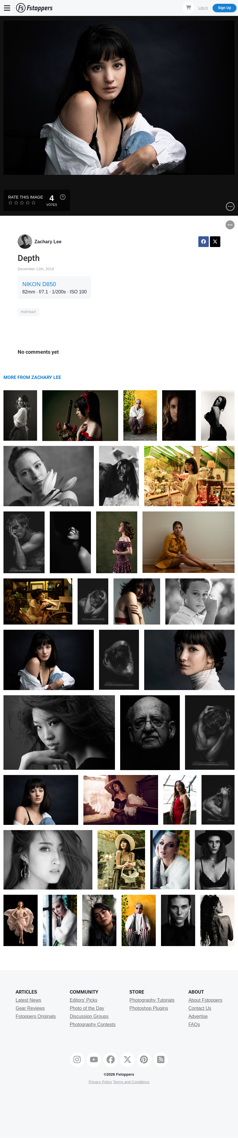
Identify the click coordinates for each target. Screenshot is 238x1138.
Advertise (198, 1016)
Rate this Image (25, 197)
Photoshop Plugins (148, 1008)
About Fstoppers (205, 1000)
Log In (203, 8)
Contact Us (199, 1008)
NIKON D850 (39, 284)
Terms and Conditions (131, 1082)
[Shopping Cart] (188, 7)
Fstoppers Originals (36, 1016)
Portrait (28, 312)
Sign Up (224, 8)
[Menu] (7, 8)
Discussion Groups (89, 1016)
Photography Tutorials (152, 1000)
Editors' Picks (84, 1000)
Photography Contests (93, 1024)
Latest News (28, 1000)
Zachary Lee (47, 241)
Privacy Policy (100, 1082)
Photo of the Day (87, 1008)
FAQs (194, 1024)
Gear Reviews (30, 1008)
